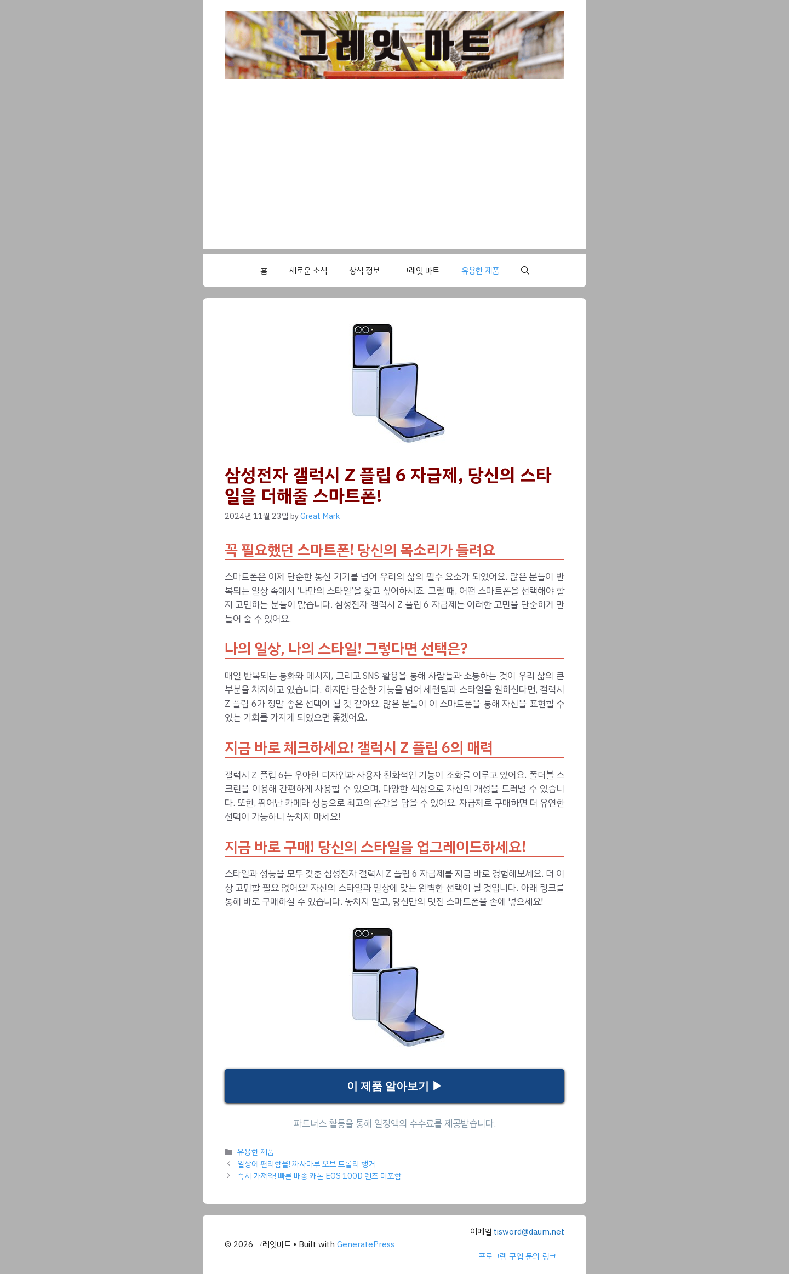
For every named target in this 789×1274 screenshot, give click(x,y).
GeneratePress (366, 1244)
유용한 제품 (480, 271)
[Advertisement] (394, 172)
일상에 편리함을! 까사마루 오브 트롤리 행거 (306, 1164)
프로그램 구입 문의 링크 (517, 1256)
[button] (525, 270)
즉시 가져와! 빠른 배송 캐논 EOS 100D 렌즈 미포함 (319, 1176)
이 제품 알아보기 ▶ (395, 1086)
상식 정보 (364, 271)
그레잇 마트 (420, 271)
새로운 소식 (308, 271)
